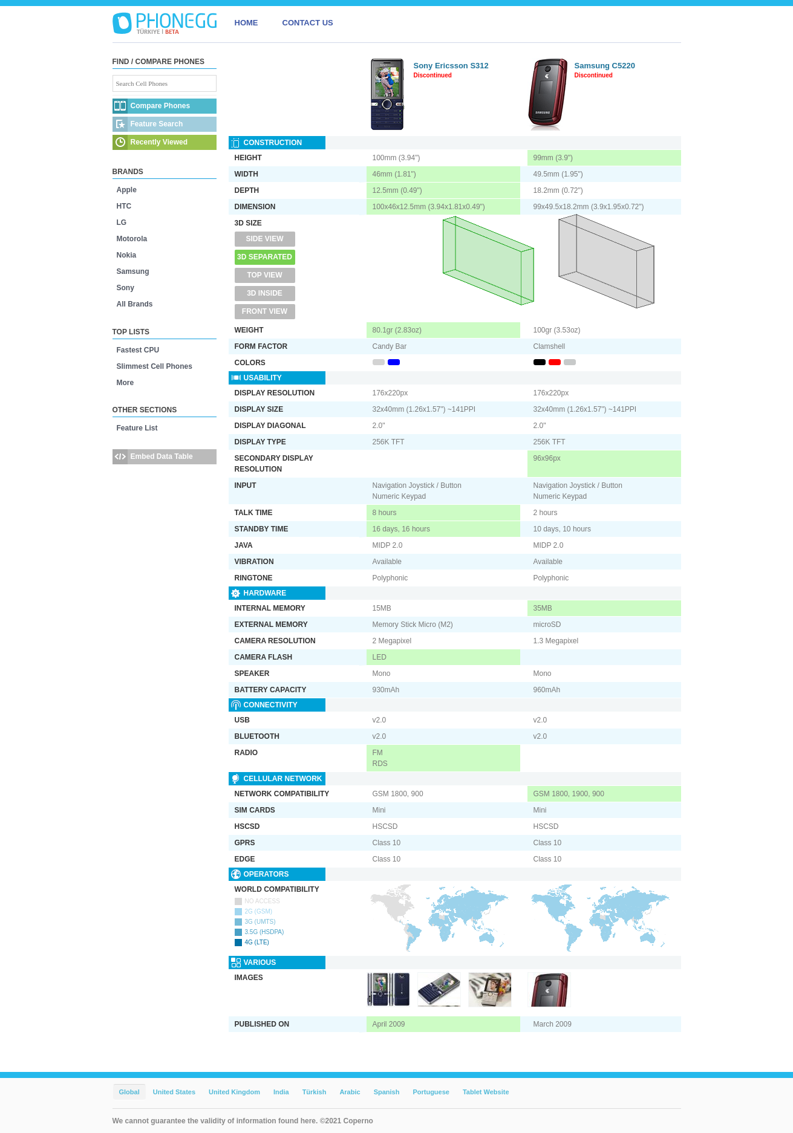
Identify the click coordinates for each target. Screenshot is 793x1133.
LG (122, 222)
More (125, 382)
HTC (124, 206)
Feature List (137, 428)
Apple (127, 190)
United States (174, 1092)
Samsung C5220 (605, 65)
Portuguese (431, 1092)
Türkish (314, 1092)
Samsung (133, 271)
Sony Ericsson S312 (451, 65)
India (281, 1092)
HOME (246, 22)
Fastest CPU (138, 350)
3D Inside (264, 293)
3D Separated (264, 257)
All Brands (135, 304)
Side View (264, 239)
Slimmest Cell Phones (154, 366)
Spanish (387, 1092)
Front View (264, 311)
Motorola (132, 239)
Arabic (349, 1092)
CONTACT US (307, 22)
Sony (125, 288)
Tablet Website (486, 1092)
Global (129, 1092)
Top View (264, 275)
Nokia (127, 255)
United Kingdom (234, 1092)
